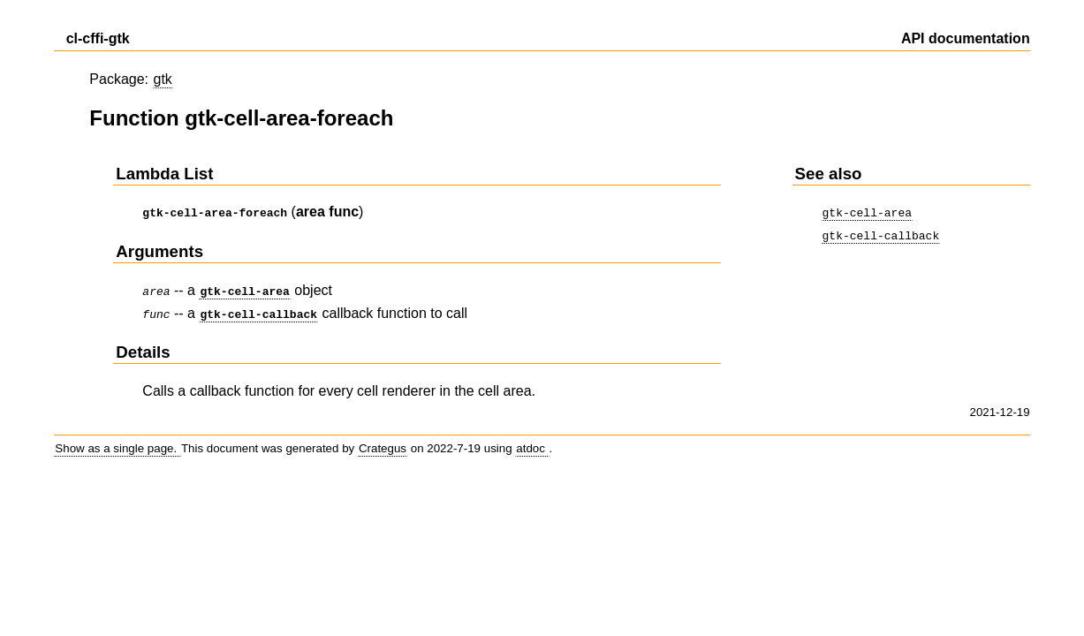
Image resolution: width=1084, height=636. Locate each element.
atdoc (532, 443)
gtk (163, 79)
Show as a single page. (117, 443)
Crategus (382, 443)
